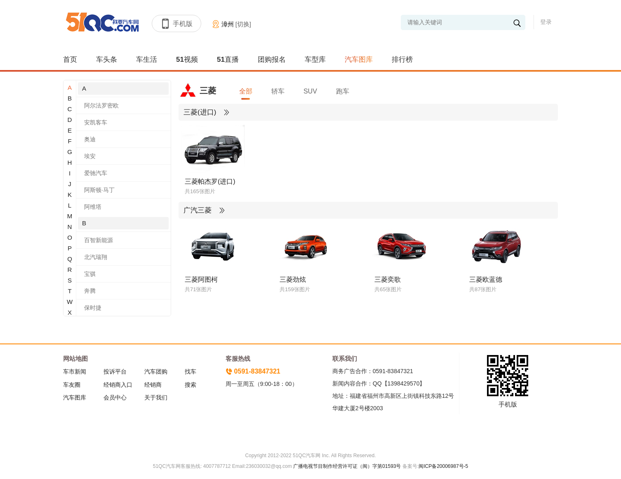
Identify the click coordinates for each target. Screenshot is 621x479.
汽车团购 (155, 371)
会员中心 (115, 397)
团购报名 (272, 59)
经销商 (153, 384)
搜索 (190, 384)
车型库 (315, 59)
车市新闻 (74, 371)
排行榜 (402, 59)
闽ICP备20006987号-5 (443, 466)
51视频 (187, 59)
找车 (190, 371)
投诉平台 (115, 371)
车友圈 (71, 384)
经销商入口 (118, 384)
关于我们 (155, 397)
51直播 (228, 59)
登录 (546, 22)
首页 (70, 59)
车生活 (146, 59)
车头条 (106, 59)
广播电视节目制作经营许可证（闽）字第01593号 (347, 466)
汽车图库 (359, 59)
